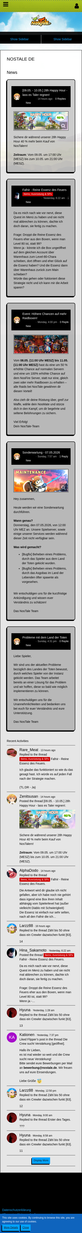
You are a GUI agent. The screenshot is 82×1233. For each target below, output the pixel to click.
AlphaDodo (28, 870)
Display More (41, 1160)
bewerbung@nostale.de (40, 1067)
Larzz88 (26, 926)
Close (25, 1227)
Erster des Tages (59, 1119)
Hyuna (24, 1010)
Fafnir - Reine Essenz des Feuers (44, 190)
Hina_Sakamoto (31, 198)
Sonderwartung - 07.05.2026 (41, 452)
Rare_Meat (28, 750)
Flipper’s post (36, 1039)
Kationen (26, 1035)
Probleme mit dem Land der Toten (44, 637)
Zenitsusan (28, 98)
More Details (11, 1227)
